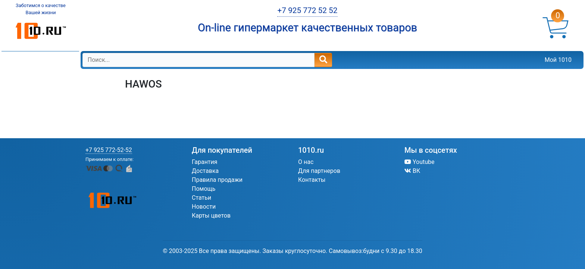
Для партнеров (319, 170)
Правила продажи (217, 179)
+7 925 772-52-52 (108, 150)
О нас (305, 161)
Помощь (203, 188)
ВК (412, 170)
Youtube (419, 161)
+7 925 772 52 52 (307, 10)
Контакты (311, 179)
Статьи (201, 197)
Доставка (205, 170)
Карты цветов (211, 215)
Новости (204, 206)
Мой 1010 (558, 59)
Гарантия (205, 161)
